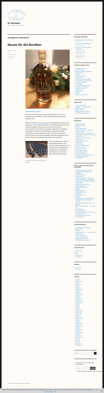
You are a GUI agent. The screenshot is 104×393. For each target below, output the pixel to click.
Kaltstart (77, 93)
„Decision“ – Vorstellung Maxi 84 (83, 107)
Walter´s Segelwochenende (81, 237)
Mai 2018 (77, 328)
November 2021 (79, 298)
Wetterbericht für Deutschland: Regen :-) (85, 155)
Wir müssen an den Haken (81, 87)
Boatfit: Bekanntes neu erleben (82, 240)
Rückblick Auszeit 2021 (80, 68)
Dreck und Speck (79, 217)
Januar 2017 (78, 335)
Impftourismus (79, 90)
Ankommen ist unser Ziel (81, 152)
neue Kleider (78, 193)
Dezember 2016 (79, 337)
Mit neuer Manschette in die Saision (83, 40)
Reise (76, 253)
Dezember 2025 (79, 281)
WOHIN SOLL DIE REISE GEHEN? (83, 79)
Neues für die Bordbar (25, 45)
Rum (14, 54)
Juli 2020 (77, 315)
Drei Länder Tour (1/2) (80, 147)
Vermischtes (78, 257)
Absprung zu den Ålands (81, 82)
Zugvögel (77, 74)
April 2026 (77, 279)
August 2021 (78, 303)
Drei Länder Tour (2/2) (80, 148)
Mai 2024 (77, 287)
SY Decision (14, 23)
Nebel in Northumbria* (80, 128)
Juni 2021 (77, 306)
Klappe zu (77, 189)
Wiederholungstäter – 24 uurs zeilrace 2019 (85, 232)
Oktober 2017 (78, 331)
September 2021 (79, 301)
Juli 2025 (77, 283)
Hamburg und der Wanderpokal (82, 43)
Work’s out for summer (81, 153)
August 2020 (78, 314)
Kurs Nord (77, 127)
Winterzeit (77, 196)
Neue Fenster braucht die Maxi (82, 215)
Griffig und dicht (79, 176)
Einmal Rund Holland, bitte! (82, 156)
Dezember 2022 (79, 293)
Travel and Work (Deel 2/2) (81, 187)
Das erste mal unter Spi (80, 150)
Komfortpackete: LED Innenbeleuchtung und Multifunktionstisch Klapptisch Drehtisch (85, 200)
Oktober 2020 (78, 312)
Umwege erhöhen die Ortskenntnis (83, 71)
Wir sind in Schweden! (80, 88)
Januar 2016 (78, 343)
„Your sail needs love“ (80, 76)
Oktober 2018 (78, 325)
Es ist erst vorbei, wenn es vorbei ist (83, 130)
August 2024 (78, 284)
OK (55, 391)
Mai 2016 (77, 340)
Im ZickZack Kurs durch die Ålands (83, 80)
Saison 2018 (78, 269)
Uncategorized (78, 255)
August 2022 (78, 295)
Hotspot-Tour (78, 77)
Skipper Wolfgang (79, 110)
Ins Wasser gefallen (80, 131)
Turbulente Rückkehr (80, 125)
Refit (9, 52)
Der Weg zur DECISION (80, 105)
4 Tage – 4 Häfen (79, 144)
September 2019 (79, 318)
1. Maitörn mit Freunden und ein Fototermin (85, 134)
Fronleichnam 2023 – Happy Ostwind (84, 133)
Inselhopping (78, 142)
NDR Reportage (41, 123)
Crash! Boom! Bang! (80, 52)
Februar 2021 (78, 309)
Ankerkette (10, 54)
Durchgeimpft (78, 84)
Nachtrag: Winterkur (80, 210)
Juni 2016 (77, 339)
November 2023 (79, 289)
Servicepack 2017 (79, 209)
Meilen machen (79, 73)
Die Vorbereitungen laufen (81, 94)
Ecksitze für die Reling (80, 192)
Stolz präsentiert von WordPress (22, 383)
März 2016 (77, 342)
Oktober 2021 (78, 300)
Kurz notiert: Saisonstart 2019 (82, 145)
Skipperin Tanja (79, 108)
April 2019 (77, 321)
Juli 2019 (77, 320)
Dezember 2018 (79, 323)
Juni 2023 (77, 292)
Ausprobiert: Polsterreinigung (82, 184)
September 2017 (79, 332)
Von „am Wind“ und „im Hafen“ (83, 85)
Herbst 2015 (78, 267)
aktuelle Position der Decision (82, 113)
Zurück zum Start (79, 70)
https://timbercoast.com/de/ (33, 111)
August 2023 (78, 290)
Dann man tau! (79, 91)
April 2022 (77, 297)
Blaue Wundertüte (79, 190)
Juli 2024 (77, 286)
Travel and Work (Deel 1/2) (81, 141)
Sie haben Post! (79, 233)
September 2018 (79, 326)
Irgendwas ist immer (80, 56)
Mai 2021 (77, 307)
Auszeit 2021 (78, 250)
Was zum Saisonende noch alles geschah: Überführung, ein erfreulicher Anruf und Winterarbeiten (85, 181)
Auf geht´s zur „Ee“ (80, 136)
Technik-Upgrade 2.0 (80, 186)
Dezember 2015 (79, 345)
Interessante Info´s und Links (82, 111)
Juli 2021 (77, 304)
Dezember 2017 (79, 329)
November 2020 (79, 311)
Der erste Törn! (79, 158)
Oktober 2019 (78, 317)
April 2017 (77, 334)
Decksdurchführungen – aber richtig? (84, 178)
